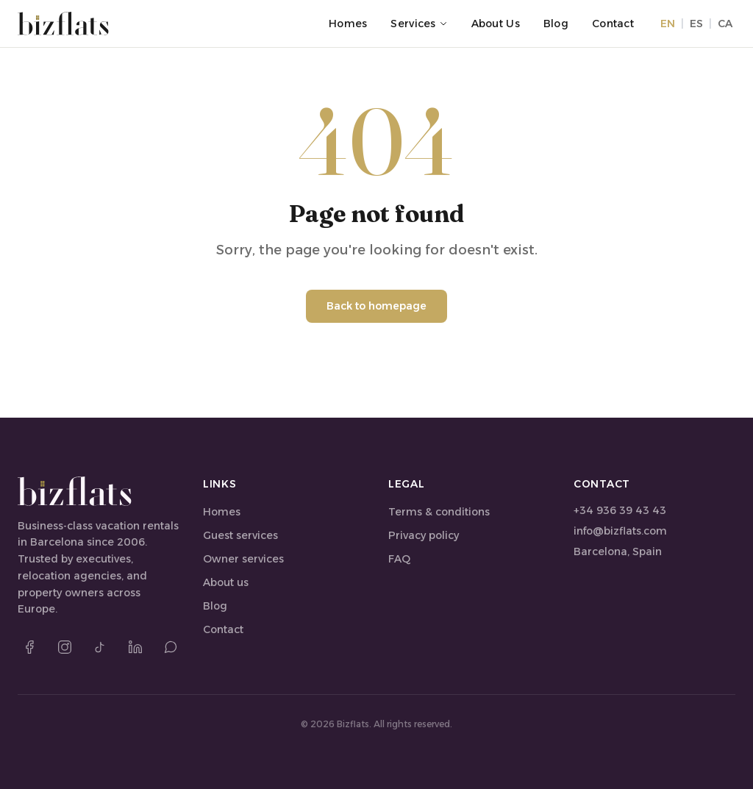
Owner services (243, 558)
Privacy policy (423, 535)
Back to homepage (376, 306)
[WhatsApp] (170, 647)
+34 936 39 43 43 (620, 510)
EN (667, 23)
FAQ (399, 558)
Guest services (240, 535)
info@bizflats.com (620, 531)
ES (696, 23)
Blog (555, 23)
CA (725, 23)
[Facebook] (29, 647)
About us (495, 23)
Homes (348, 23)
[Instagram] (64, 647)
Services (418, 23)
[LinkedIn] (135, 647)
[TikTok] (100, 647)
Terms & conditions (439, 511)
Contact (613, 23)
